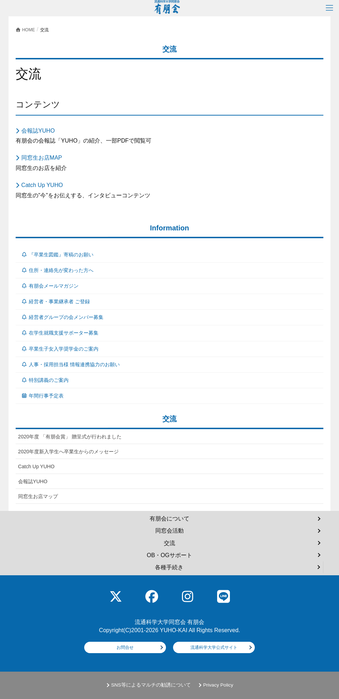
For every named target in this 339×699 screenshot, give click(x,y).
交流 (169, 543)
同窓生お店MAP (41, 158)
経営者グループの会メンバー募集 (62, 317)
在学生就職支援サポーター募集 (60, 333)
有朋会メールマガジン (50, 286)
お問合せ (125, 647)
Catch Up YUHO (42, 185)
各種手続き (169, 567)
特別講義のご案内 (45, 380)
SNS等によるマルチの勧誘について (151, 685)
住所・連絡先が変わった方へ (57, 270)
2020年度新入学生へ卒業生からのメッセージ (68, 451)
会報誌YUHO (38, 131)
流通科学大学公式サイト (213, 647)
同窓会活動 (169, 531)
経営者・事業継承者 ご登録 (55, 301)
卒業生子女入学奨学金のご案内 (60, 349)
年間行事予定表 (42, 396)
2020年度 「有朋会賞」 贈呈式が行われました (70, 436)
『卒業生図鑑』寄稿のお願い (57, 254)
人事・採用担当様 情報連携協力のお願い (70, 364)
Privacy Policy (218, 685)
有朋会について (169, 519)
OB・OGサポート (169, 555)
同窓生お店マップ (38, 496)
